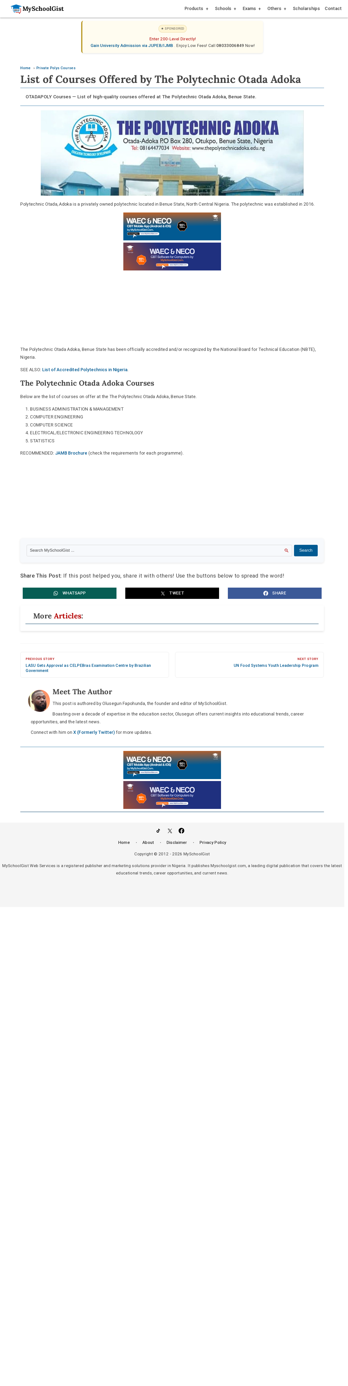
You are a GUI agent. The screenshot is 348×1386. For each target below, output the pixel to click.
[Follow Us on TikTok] (158, 831)
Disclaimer (177, 842)
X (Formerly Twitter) (94, 732)
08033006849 (230, 45)
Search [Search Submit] (306, 550)
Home (124, 842)
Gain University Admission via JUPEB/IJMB (132, 45)
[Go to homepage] (34, 8)
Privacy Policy (213, 842)
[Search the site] (159, 550)
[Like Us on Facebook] (181, 831)
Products (196, 9)
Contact (333, 8)
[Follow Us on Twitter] (170, 831)
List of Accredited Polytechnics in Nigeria (84, 369)
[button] (69, 593)
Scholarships (306, 8)
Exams (251, 9)
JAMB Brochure (71, 453)
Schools (225, 9)
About (148, 842)
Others (276, 9)
